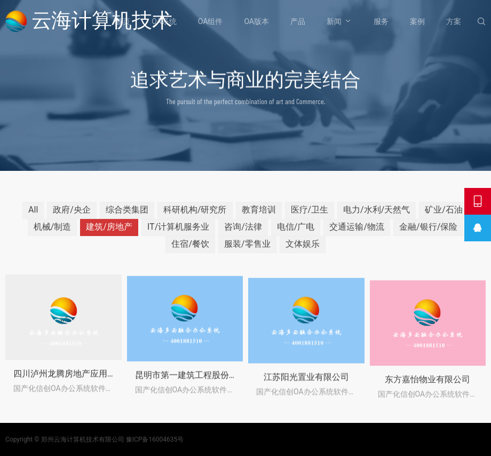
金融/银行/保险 (428, 234)
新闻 (334, 21)
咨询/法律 (243, 234)
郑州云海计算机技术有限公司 (82, 439)
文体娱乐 (303, 251)
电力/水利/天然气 (376, 217)
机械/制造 (53, 234)
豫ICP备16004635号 (155, 439)
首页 (122, 21)
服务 (381, 21)
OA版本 (256, 21)
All (33, 217)
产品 (297, 21)
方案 (453, 21)
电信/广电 (296, 234)
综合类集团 (127, 217)
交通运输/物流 (356, 234)
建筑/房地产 (109, 234)
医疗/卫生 (310, 217)
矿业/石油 (444, 217)
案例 (417, 21)
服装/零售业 (247, 251)
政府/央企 (72, 217)
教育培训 (259, 217)
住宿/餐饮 (190, 251)
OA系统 (164, 21)
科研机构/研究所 (195, 217)
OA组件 (210, 21)
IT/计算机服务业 (178, 234)
